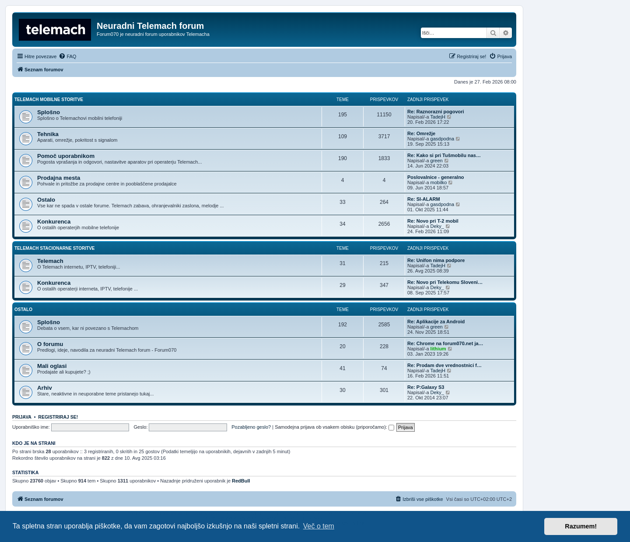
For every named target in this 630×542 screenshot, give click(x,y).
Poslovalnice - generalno (435, 177)
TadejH (437, 116)
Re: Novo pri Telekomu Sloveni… (445, 282)
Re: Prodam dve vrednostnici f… (444, 365)
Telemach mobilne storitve (48, 99)
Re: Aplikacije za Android (436, 321)
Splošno (48, 112)
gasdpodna (442, 138)
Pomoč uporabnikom (65, 156)
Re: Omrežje (421, 133)
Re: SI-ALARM (423, 199)
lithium (438, 348)
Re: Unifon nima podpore (436, 260)
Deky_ (437, 226)
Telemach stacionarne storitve (54, 248)
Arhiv (44, 388)
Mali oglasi (51, 366)
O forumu (50, 344)
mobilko (438, 182)
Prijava (22, 417)
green (436, 160)
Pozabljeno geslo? (251, 427)
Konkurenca (53, 221)
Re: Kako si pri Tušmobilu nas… (444, 155)
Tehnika (48, 134)
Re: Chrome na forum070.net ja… (445, 343)
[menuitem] (67, 56)
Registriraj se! (58, 417)
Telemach (50, 261)
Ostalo (46, 199)
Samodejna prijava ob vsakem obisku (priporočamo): (334, 427)
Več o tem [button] (318, 526)
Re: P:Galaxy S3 (425, 387)
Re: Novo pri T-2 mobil (432, 221)
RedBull (241, 480)
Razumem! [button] (581, 526)
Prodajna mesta (58, 178)
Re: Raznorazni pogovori (435, 111)
